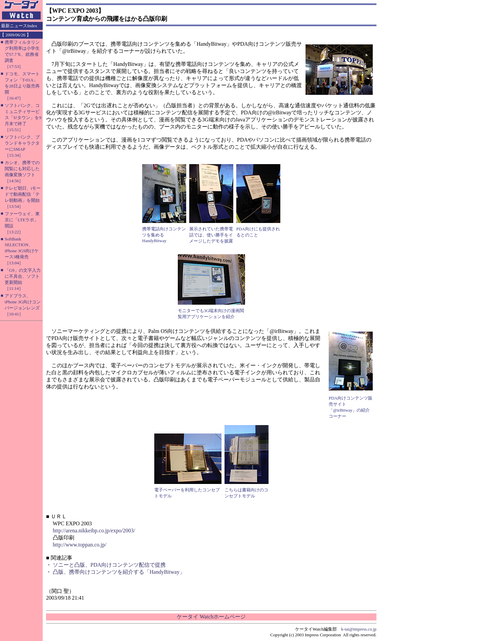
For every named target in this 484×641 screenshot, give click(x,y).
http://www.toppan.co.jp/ (79, 545)
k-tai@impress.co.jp (358, 629)
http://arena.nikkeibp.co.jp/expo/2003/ (94, 530)
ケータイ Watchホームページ (211, 616)
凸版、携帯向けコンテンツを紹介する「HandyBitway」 (119, 572)
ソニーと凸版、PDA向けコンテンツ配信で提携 (109, 565)
